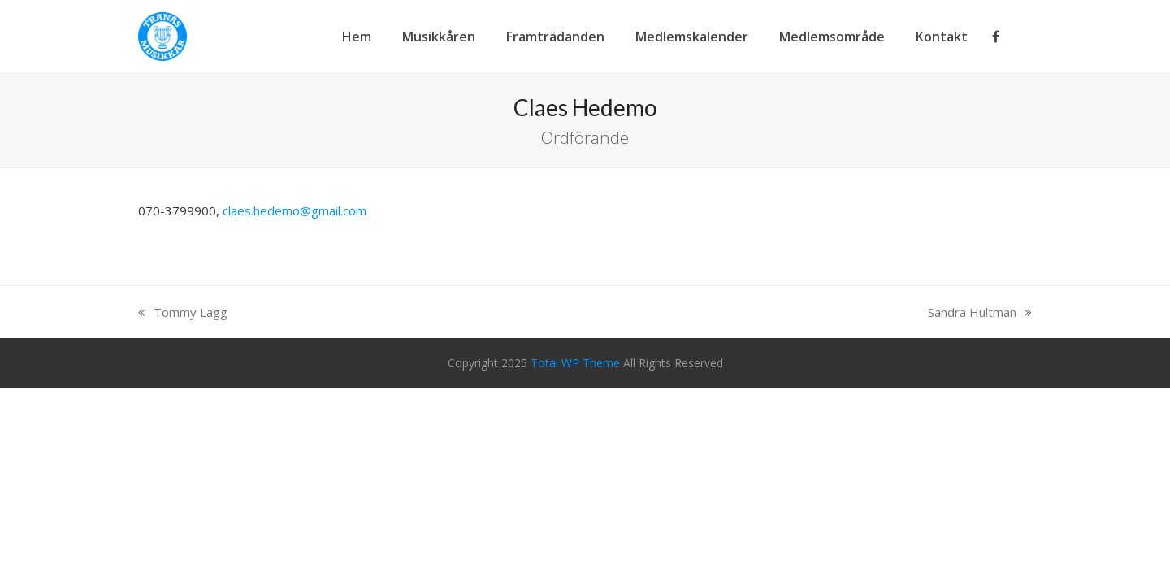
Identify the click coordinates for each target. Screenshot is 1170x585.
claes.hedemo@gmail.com (294, 210)
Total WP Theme (575, 362)
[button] (1032, 36)
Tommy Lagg (183, 312)
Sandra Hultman (980, 312)
